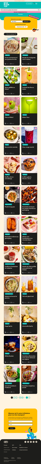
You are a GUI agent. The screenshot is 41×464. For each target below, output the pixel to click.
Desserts (24, 234)
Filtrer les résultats (10, 34)
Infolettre (14, 449)
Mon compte (14, 447)
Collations (7, 174)
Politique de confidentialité (6, 458)
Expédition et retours (23, 447)
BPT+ (13, 444)
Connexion (29, 3)
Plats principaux (8, 204)
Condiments (25, 144)
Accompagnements (9, 293)
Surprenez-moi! (20, 27)
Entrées (7, 144)
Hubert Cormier (6, 447)
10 (20, 397)
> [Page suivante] (27, 397)
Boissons (7, 85)
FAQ (20, 444)
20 (22, 397)
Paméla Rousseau (7, 449)
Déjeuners (7, 55)
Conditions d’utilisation (19, 458)
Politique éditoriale (12, 458)
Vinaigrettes (25, 55)
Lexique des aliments (23, 449)
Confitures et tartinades (10, 263)
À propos (5, 444)
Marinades (7, 234)
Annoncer (5, 451)
